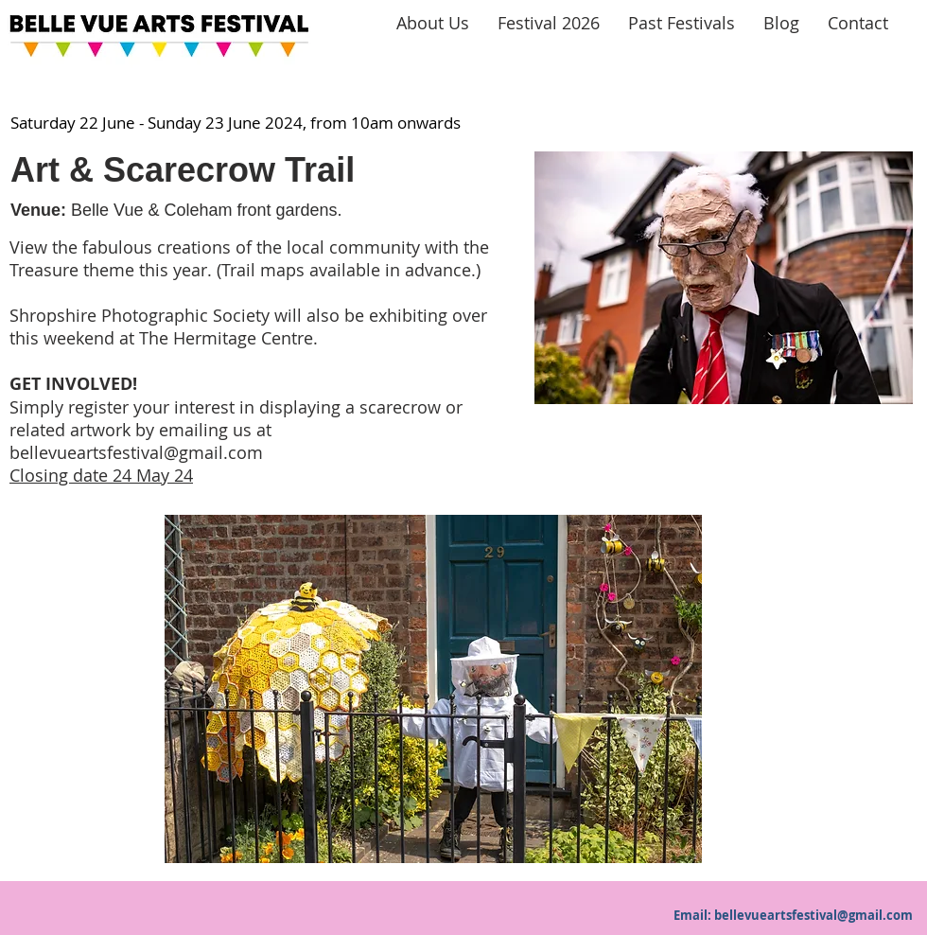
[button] (433, 689)
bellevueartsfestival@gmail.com (136, 452)
